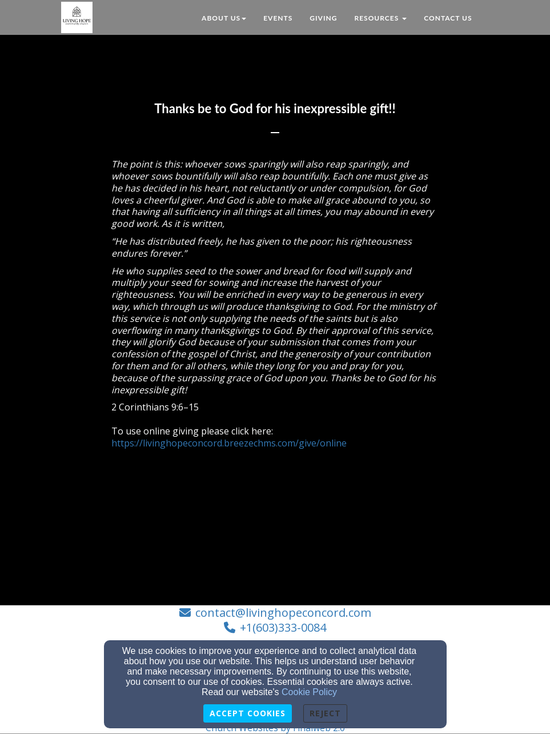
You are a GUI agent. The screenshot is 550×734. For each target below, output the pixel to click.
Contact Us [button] (448, 18)
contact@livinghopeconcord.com (283, 612)
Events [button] (277, 18)
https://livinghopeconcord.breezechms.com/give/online (229, 443)
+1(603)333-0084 (283, 627)
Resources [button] (380, 18)
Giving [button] (323, 18)
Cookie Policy (309, 692)
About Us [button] (224, 18)
